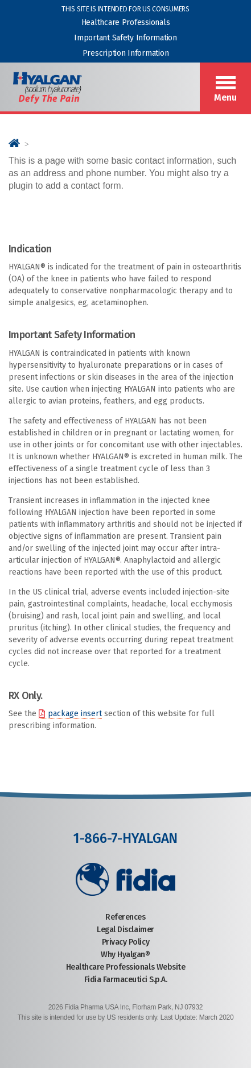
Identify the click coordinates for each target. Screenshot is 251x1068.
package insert (75, 713)
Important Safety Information (125, 38)
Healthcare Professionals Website (125, 967)
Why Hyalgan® (125, 954)
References (125, 917)
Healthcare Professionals (125, 22)
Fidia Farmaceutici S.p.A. (125, 979)
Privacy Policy (125, 942)
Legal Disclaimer (125, 929)
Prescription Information (126, 53)
